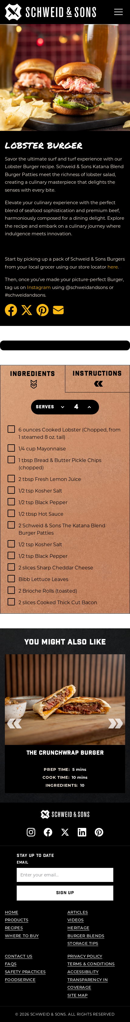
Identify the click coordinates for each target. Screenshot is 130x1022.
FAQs (10, 963)
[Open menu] (118, 11)
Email (23, 862)
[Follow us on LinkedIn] (82, 832)
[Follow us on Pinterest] (99, 832)
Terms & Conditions (91, 963)
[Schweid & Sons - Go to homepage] (50, 12)
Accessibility (82, 971)
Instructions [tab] (97, 374)
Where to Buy (22, 935)
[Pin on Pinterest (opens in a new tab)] (42, 310)
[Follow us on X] (65, 832)
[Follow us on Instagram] (31, 832)
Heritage (78, 927)
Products (16, 920)
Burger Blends (85, 935)
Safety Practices (25, 971)
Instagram (39, 287)
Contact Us (18, 956)
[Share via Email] (58, 310)
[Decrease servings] (62, 407)
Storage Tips (82, 943)
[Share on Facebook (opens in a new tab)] (11, 310)
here (113, 267)
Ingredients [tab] (32, 374)
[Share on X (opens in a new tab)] (27, 310)
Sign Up (65, 893)
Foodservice (20, 979)
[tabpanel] (65, 517)
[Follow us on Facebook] (48, 832)
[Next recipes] (115, 723)
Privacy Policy (84, 956)
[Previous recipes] (14, 723)
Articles (77, 912)
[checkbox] (65, 433)
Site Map (77, 995)
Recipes (14, 927)
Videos (75, 920)
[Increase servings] (89, 407)
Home (11, 912)
